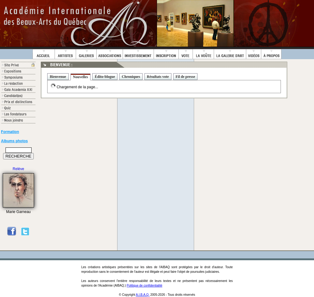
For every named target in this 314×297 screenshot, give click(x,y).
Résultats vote (158, 76)
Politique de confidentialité (144, 285)
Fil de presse (185, 76)
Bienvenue (58, 76)
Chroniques (131, 76)
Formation (10, 132)
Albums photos (14, 141)
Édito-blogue (105, 76)
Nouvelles (80, 77)
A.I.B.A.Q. (142, 294)
